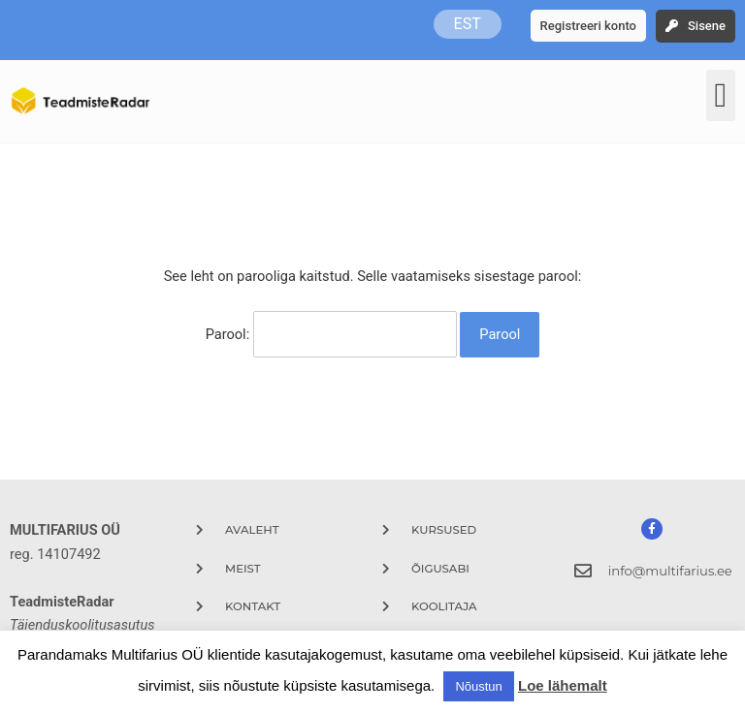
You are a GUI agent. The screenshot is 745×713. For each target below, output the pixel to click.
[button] (720, 95)
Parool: (331, 333)
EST (467, 24)
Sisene (707, 25)
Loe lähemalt (562, 685)
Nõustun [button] (478, 686)
